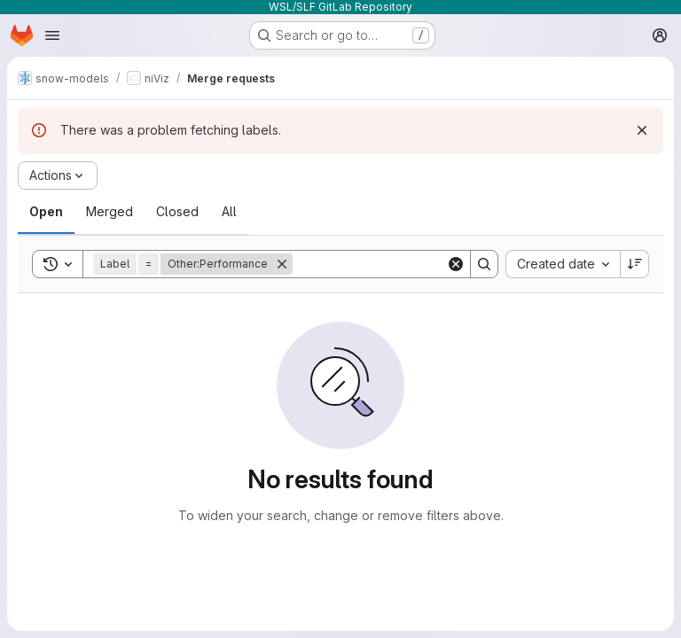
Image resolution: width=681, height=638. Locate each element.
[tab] (46, 212)
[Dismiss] (642, 130)
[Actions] (58, 175)
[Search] (402, 264)
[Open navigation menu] (52, 35)
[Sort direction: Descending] (635, 264)
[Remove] (282, 264)
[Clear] (455, 264)
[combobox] (562, 264)
